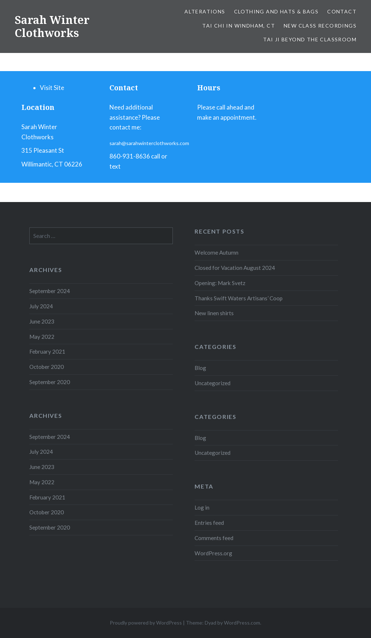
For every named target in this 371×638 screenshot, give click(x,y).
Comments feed (214, 538)
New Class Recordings (320, 25)
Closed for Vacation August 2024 (235, 267)
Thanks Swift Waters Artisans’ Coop (239, 298)
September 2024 (49, 291)
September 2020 (49, 382)
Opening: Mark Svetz (220, 283)
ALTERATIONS (204, 11)
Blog (200, 368)
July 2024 (41, 306)
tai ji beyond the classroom (310, 39)
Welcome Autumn (216, 252)
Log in (202, 507)
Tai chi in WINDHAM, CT (238, 25)
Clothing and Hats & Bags (276, 11)
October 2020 (46, 366)
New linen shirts (214, 313)
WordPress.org (213, 553)
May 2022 (41, 336)
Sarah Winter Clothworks (51, 26)
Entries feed (209, 522)
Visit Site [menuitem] (52, 87)
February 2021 (47, 351)
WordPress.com (242, 623)
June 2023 (41, 321)
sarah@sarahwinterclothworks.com (149, 143)
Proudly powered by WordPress (146, 623)
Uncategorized (212, 383)
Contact (342, 11)
